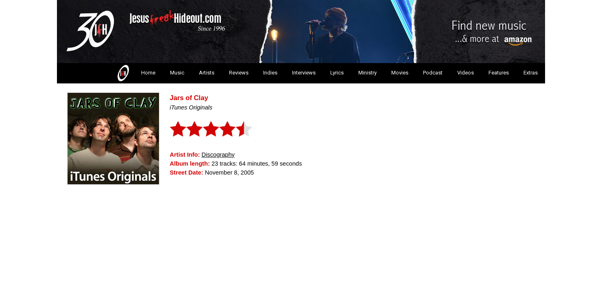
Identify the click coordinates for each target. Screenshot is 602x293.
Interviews (304, 73)
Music (177, 73)
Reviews (239, 73)
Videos (465, 73)
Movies (399, 73)
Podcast (433, 73)
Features (499, 73)
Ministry (367, 73)
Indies (270, 73)
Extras (530, 73)
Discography (217, 154)
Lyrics (337, 73)
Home (135, 73)
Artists (206, 73)
